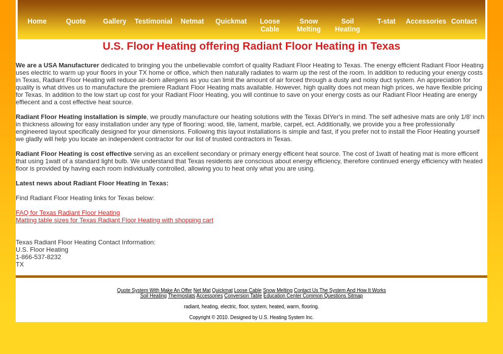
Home (37, 21)
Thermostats (182, 295)
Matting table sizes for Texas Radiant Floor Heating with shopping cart (114, 220)
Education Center (283, 295)
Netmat (192, 21)
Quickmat (231, 21)
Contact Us (306, 290)
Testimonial (153, 21)
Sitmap (355, 295)
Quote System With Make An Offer (154, 290)
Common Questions (325, 295)
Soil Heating (347, 25)
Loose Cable (270, 25)
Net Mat (202, 290)
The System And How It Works (352, 290)
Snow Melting (309, 25)
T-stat (386, 21)
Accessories (425, 21)
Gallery (114, 21)
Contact (463, 21)
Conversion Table (243, 295)
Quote (75, 21)
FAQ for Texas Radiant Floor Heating (68, 212)
